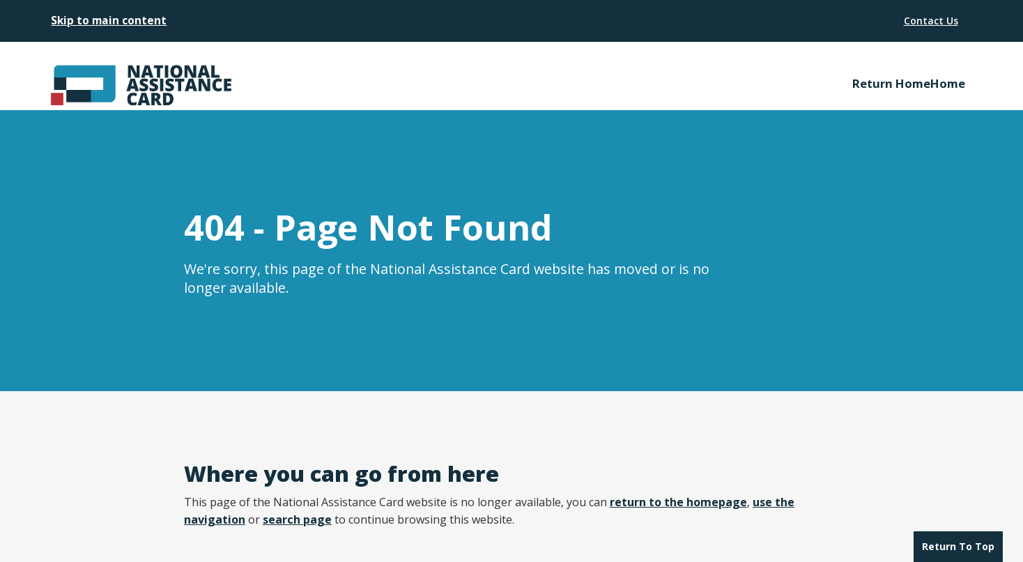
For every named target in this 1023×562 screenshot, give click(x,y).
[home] (90, 76)
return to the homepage (678, 502)
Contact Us (931, 20)
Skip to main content (109, 20)
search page (297, 519)
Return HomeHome (908, 83)
